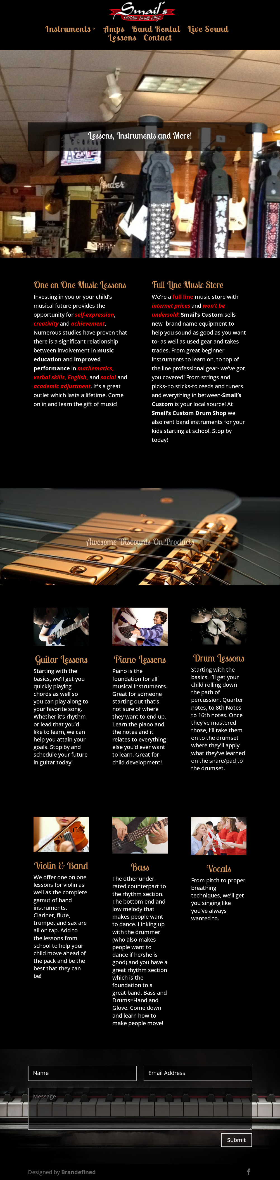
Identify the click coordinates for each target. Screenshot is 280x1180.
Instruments (68, 30)
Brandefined (78, 1172)
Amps (114, 30)
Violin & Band (61, 865)
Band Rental (156, 30)
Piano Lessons (140, 659)
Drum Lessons (219, 657)
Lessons (122, 39)
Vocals (219, 868)
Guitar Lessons (61, 659)
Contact (158, 39)
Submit (236, 1140)
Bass (140, 867)
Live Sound (208, 30)
